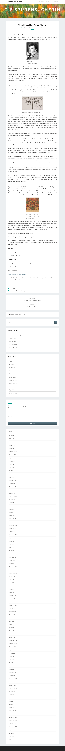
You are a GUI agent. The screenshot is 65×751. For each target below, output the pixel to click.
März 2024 (11, 515)
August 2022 (12, 576)
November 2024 (13, 490)
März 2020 (11, 669)
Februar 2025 (12, 480)
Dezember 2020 (13, 640)
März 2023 (11, 554)
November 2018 (13, 720)
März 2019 (11, 707)
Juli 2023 (11, 541)
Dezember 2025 (13, 448)
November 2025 (13, 451)
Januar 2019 (12, 714)
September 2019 (13, 688)
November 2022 (13, 566)
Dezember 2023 (13, 525)
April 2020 (11, 666)
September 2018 (13, 726)
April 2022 (11, 589)
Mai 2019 (11, 701)
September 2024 (13, 496)
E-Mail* (16, 418)
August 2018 (12, 730)
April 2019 (11, 704)
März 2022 (11, 592)
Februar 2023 (12, 557)
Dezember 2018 (13, 717)
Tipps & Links (12, 390)
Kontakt (48, 1)
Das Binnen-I (41, 1)
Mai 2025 (11, 471)
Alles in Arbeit (12, 338)
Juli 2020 (11, 656)
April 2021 (11, 627)
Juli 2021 (11, 618)
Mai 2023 (11, 547)
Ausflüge (11, 364)
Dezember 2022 (13, 563)
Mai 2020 (11, 662)
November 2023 (13, 528)
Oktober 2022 (12, 570)
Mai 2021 (11, 624)
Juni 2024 (11, 506)
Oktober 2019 (12, 685)
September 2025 (13, 458)
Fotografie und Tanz (14, 347)
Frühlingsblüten (13, 344)
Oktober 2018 (12, 723)
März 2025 (11, 477)
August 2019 (12, 691)
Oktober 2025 (12, 455)
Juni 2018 (11, 736)
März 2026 (11, 439)
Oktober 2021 (12, 608)
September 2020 (13, 650)
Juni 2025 (11, 467)
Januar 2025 (12, 483)
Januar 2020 (12, 675)
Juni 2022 (11, 582)
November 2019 (13, 682)
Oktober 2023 (12, 531)
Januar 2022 (12, 598)
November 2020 (13, 643)
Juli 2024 (11, 502)
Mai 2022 (11, 586)
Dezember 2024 (13, 487)
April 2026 (11, 435)
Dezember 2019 (13, 678)
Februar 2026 (12, 442)
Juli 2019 (11, 694)
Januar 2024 (12, 522)
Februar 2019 (12, 710)
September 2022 (13, 573)
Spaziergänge (12, 386)
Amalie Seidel (12, 341)
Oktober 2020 (12, 646)
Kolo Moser (13, 291)
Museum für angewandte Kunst (24, 291)
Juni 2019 (11, 698)
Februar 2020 (12, 672)
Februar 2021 (12, 634)
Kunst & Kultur (14, 289)
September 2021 (13, 611)
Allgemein (11, 361)
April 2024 (11, 512)
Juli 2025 (11, 464)
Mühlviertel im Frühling (15, 335)
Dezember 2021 (13, 602)
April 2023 (11, 550)
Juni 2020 (11, 659)
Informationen (13, 380)
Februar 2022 (12, 595)
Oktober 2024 (12, 493)
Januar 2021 (12, 637)
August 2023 (12, 538)
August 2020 (12, 653)
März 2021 (11, 630)
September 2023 (13, 534)
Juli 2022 (11, 579)
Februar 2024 (12, 518)
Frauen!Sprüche (13, 374)
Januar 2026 (12, 445)
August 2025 (12, 461)
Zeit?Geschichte (13, 393)
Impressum (55, 1)
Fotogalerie (12, 367)
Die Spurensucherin (14, 2)
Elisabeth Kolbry (39, 27)
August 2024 (12, 499)
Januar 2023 (12, 560)
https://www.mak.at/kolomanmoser (17, 274)
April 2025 (11, 474)
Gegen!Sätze (12, 377)
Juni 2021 (11, 621)
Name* (16, 412)
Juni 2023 (11, 544)
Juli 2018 (11, 733)
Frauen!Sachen (13, 370)
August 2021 (12, 614)
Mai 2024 (11, 509)
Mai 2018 (11, 739)
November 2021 (13, 605)
